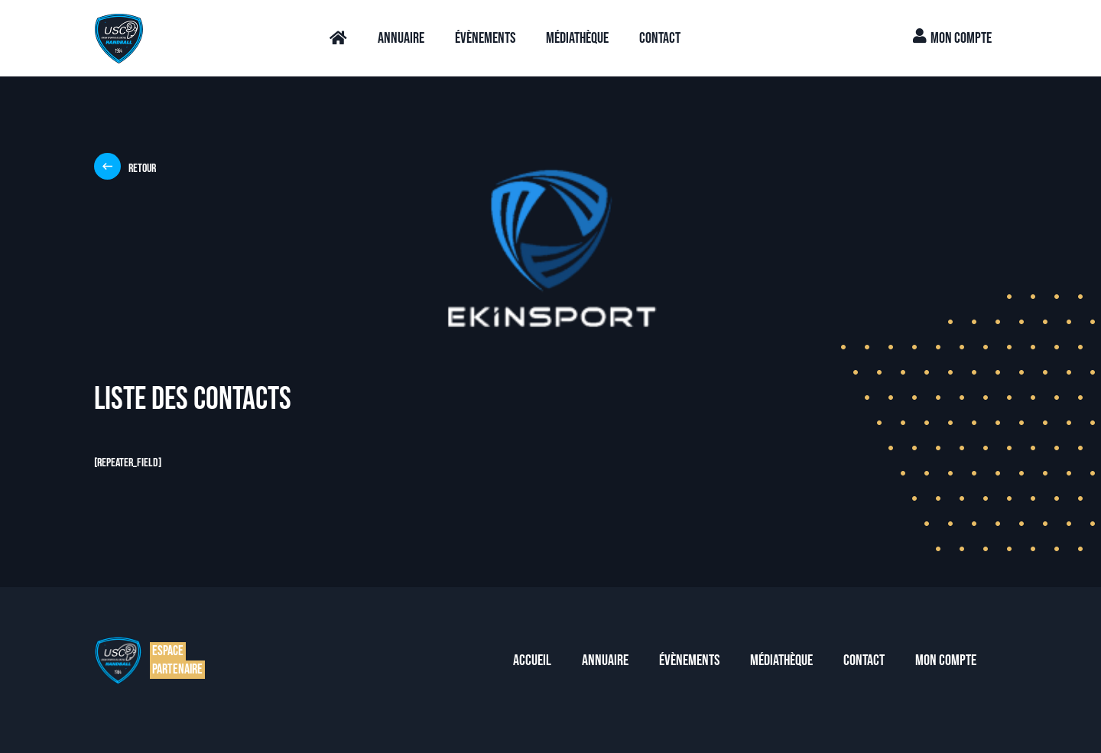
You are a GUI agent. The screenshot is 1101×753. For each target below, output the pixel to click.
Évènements (485, 38)
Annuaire (401, 38)
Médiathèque (577, 38)
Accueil (532, 660)
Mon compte (952, 38)
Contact (659, 38)
